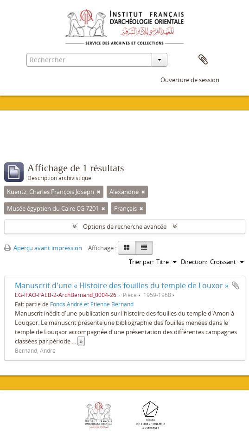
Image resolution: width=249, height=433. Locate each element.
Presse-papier (203, 59)
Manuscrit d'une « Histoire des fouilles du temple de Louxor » (122, 285)
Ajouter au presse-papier (235, 285)
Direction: (194, 262)
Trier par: (141, 262)
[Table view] (144, 248)
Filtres (25, 144)
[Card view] (126, 248)
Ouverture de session (189, 80)
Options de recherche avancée (125, 226)
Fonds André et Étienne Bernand (92, 304)
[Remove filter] (99, 191)
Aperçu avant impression (43, 248)
